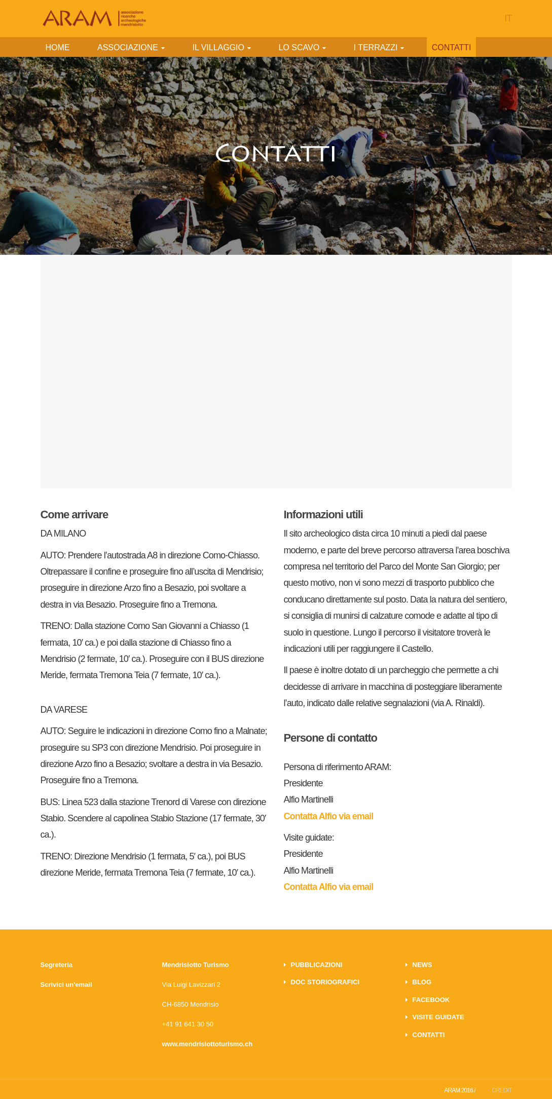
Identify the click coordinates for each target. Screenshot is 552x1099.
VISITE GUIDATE (438, 1017)
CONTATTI (429, 1035)
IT (507, 18)
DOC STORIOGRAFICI (325, 982)
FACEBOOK (431, 1000)
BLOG (422, 982)
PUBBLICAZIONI (317, 965)
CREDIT (501, 1090)
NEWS (422, 965)
